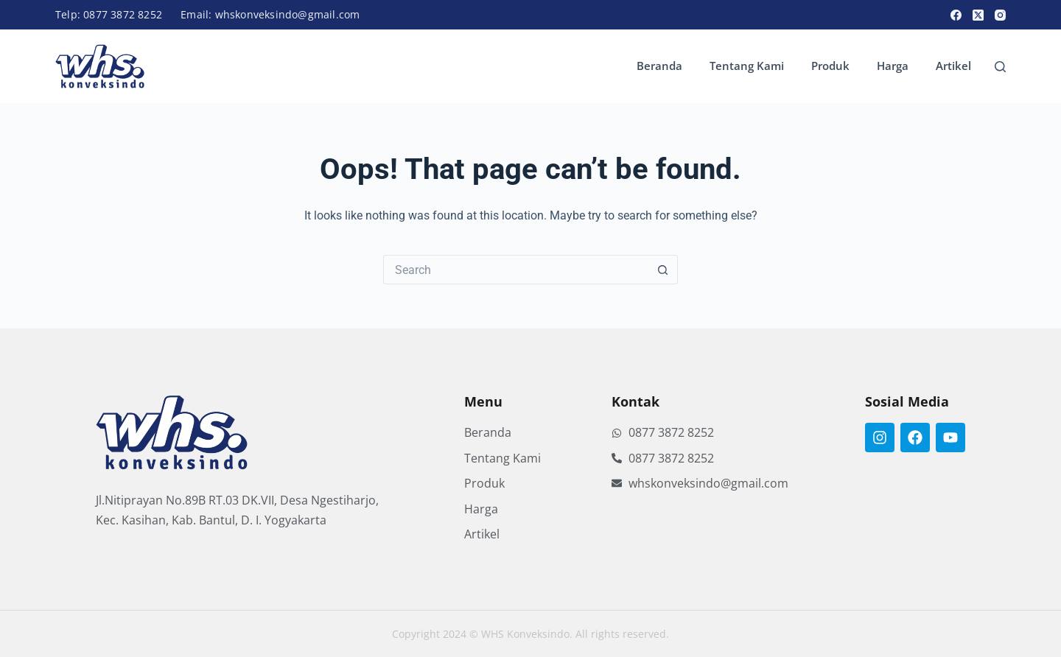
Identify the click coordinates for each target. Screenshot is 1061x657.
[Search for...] (515, 269)
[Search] (1000, 66)
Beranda (659, 65)
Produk (830, 65)
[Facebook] (956, 15)
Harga (892, 65)
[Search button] (663, 269)
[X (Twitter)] (978, 15)
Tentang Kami (747, 65)
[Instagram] (1000, 15)
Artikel (953, 65)
